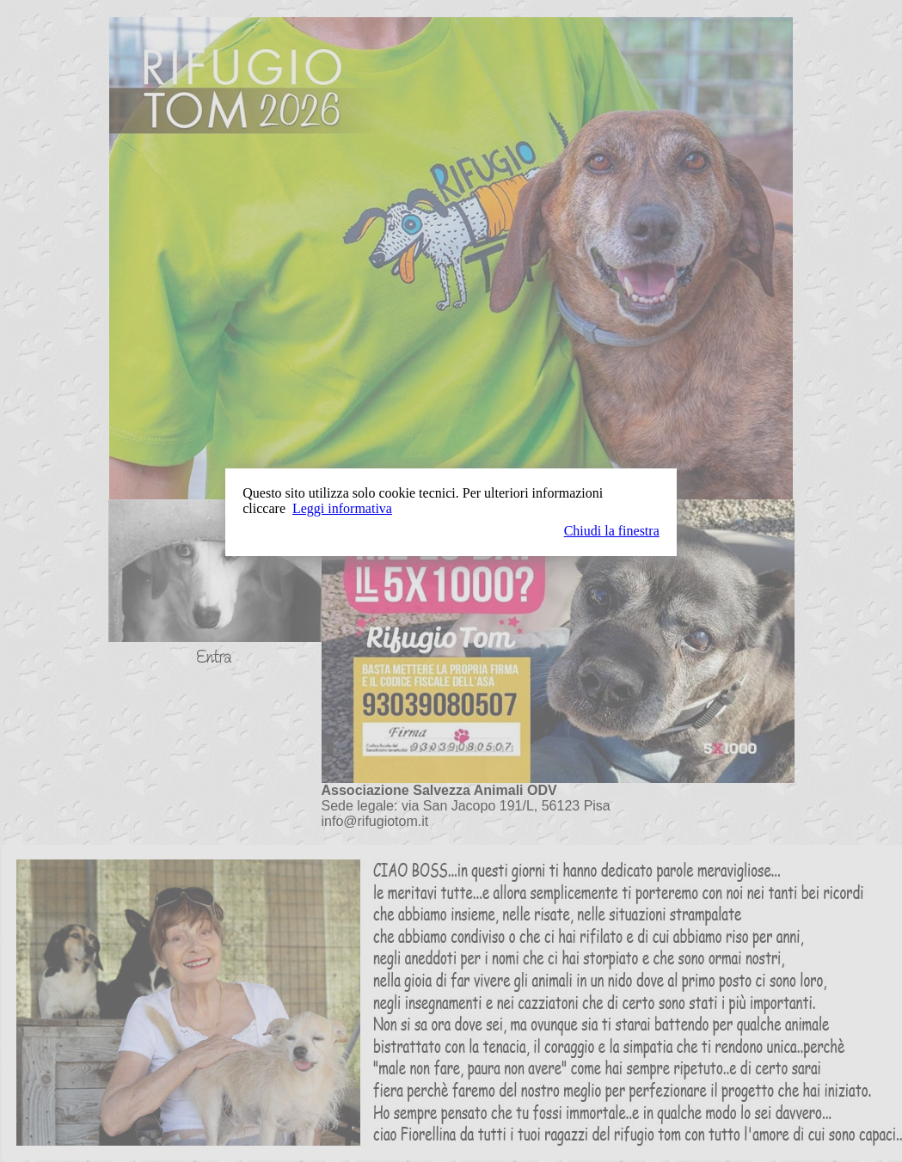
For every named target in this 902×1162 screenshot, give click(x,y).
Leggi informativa (342, 508)
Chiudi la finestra (612, 530)
